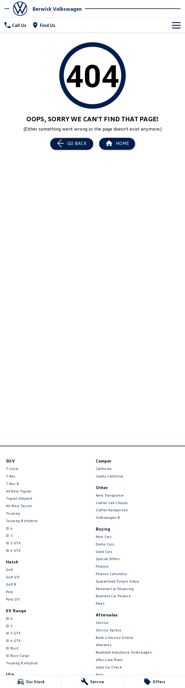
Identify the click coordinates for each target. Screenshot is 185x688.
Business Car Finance (113, 596)
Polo (9, 591)
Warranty (104, 644)
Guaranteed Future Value (117, 581)
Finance (102, 566)
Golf (9, 569)
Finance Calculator (111, 573)
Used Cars (104, 551)
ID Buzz (12, 648)
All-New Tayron (19, 505)
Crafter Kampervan (112, 510)
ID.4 (9, 528)
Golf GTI (13, 577)
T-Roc (11, 476)
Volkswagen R (108, 517)
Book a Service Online (115, 637)
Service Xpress (108, 630)
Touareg (13, 513)
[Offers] (154, 681)
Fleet (100, 603)
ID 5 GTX (13, 543)
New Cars (104, 536)
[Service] (92, 681)
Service (102, 622)
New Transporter (110, 495)
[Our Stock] (30, 681)
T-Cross (12, 468)
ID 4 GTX (13, 550)
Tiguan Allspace (19, 498)
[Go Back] (71, 144)
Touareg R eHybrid (21, 520)
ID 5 (9, 535)
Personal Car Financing (115, 588)
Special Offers (107, 559)
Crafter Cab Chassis (112, 502)
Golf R (11, 584)
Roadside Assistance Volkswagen (124, 652)
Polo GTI (13, 599)
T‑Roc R (12, 483)
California (104, 468)
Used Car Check (109, 667)
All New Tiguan (18, 491)
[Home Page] (17, 8)
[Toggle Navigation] (176, 25)
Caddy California (109, 476)
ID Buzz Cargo (17, 655)
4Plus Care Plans (109, 659)
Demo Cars (105, 544)
